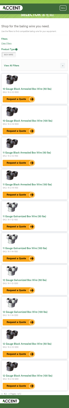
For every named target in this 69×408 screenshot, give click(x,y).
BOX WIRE (8, 55)
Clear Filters (6, 43)
